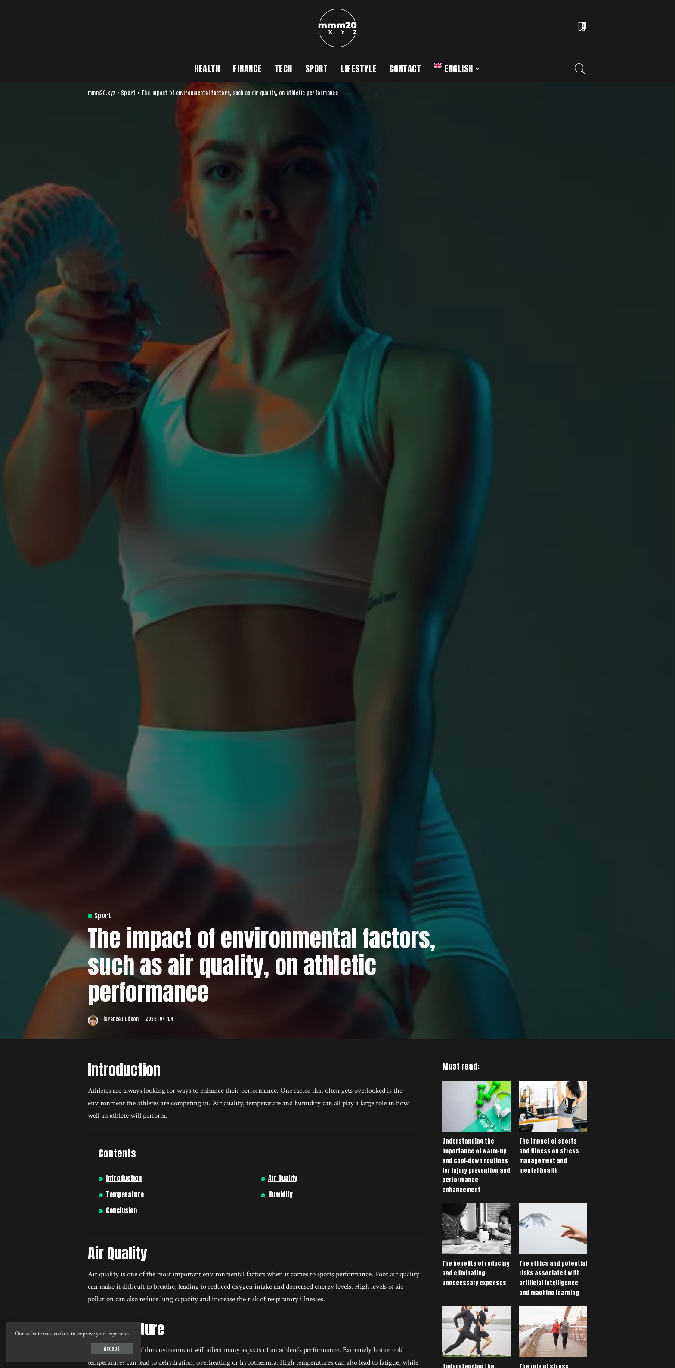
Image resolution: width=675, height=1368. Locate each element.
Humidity (280, 1195)
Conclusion (121, 1211)
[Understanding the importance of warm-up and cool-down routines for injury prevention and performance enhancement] (476, 1106)
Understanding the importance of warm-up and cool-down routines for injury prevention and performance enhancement (476, 1165)
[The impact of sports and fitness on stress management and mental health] (553, 1106)
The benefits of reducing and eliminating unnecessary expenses (476, 1273)
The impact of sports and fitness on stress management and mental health (549, 1156)
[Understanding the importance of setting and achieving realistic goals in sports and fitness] (476, 1331)
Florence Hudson (120, 1019)
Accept (106, 1348)
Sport (102, 915)
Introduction (124, 1178)
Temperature (125, 1195)
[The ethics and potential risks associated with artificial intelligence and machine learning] (553, 1228)
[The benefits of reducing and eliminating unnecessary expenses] (476, 1228)
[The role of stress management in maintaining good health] (553, 1331)
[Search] (580, 69)
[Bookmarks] (581, 28)
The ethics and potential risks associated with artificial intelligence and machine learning (553, 1278)
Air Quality (282, 1178)
